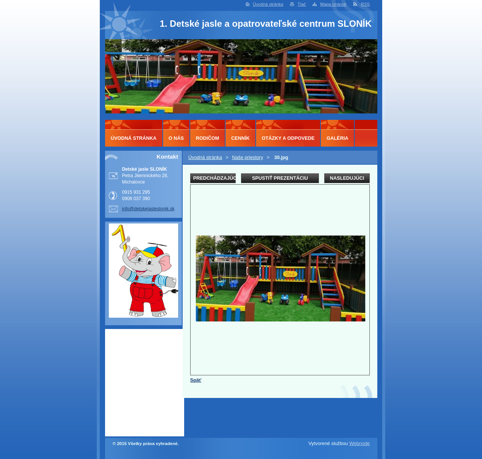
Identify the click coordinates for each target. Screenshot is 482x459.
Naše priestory (247, 157)
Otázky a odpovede (288, 138)
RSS (365, 4)
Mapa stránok (333, 4)
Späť (195, 380)
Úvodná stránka (268, 4)
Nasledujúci (347, 178)
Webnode (359, 443)
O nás (176, 138)
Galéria (337, 138)
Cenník (240, 138)
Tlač (301, 4)
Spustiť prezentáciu (280, 178)
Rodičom (207, 138)
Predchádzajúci (214, 178)
